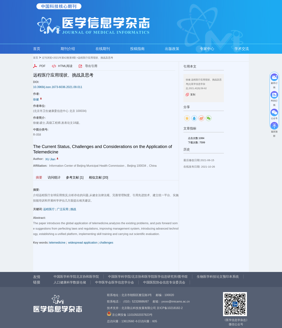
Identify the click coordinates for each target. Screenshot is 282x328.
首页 (36, 49)
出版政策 (172, 49)
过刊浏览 (47, 57)
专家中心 (207, 49)
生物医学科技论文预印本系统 (218, 276)
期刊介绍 (68, 49)
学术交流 (242, 49)
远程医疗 (49, 209)
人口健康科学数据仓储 (70, 282)
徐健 (36, 99)
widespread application (82, 242)
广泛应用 (62, 209)
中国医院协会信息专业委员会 (164, 282)
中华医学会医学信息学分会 (114, 282)
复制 (192, 94)
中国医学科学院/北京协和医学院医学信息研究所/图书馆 (148, 276)
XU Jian (50, 159)
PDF (42, 66)
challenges (106, 242)
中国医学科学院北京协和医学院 (76, 276)
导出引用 (91, 66)
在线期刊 (102, 49)
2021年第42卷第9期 (64, 57)
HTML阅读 (65, 66)
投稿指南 (137, 49)
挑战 (73, 209)
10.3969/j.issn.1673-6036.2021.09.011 (57, 87)
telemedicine (57, 242)
